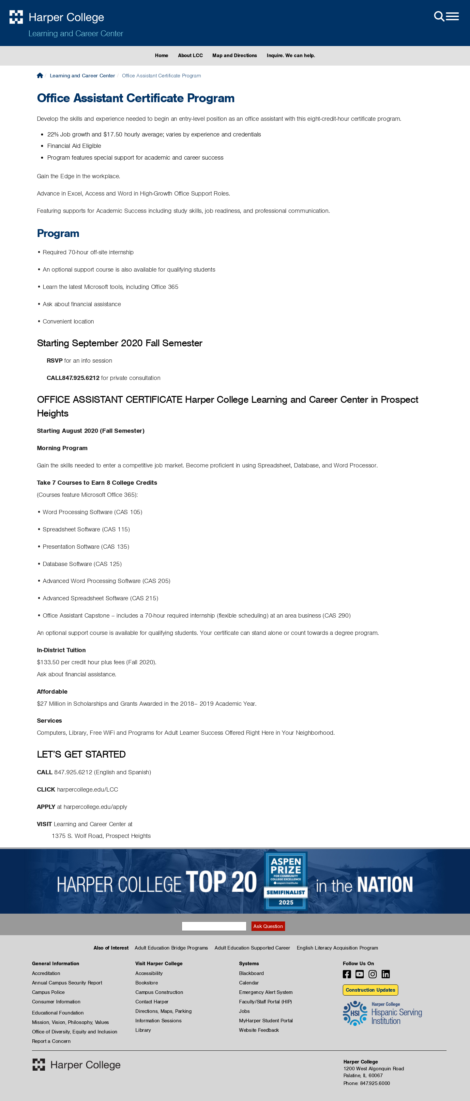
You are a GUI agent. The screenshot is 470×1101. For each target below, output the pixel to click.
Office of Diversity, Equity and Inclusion (75, 1032)
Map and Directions (234, 55)
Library (143, 1030)
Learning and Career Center (75, 33)
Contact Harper (152, 1002)
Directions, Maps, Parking (163, 1011)
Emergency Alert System (265, 992)
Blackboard (251, 973)
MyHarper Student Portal (266, 1020)
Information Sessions (158, 1020)
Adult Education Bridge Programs (171, 948)
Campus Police (48, 992)
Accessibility (148, 973)
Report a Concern (51, 1041)
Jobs (244, 1011)
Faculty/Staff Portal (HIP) (265, 1002)
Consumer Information (56, 1002)
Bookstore (146, 983)
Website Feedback (259, 1030)
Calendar (249, 983)
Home (161, 55)
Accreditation (46, 973)
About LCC (190, 55)
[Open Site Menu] (446, 16)
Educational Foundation (58, 1013)
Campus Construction (159, 992)
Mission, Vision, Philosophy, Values (70, 1022)
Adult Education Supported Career (252, 948)
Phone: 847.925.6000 (366, 1083)
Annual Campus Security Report (67, 983)
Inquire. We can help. (291, 55)
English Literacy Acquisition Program (337, 948)
